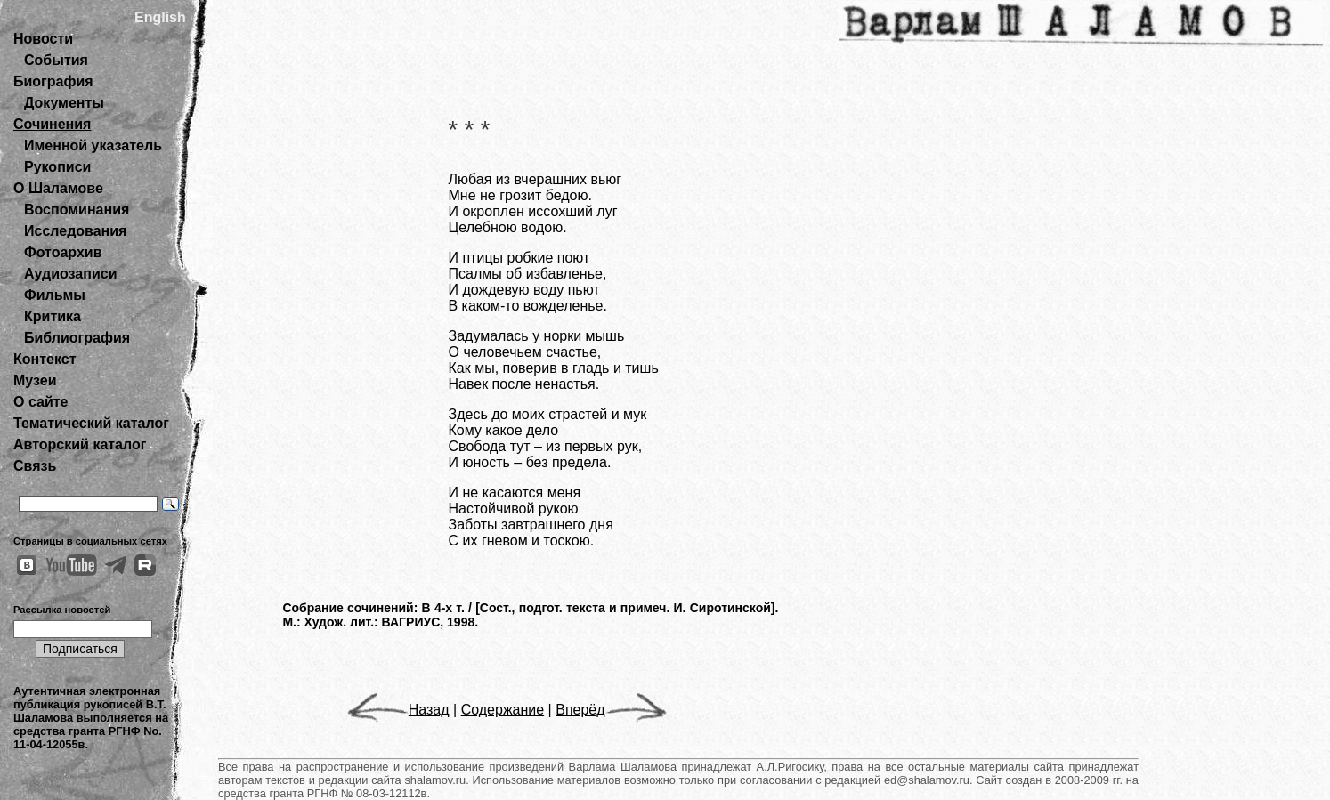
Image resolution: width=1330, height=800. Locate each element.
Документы (64, 102)
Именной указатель (93, 145)
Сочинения (52, 124)
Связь (34, 465)
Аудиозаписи (70, 273)
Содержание (503, 709)
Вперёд (611, 709)
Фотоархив (62, 252)
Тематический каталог (91, 423)
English (160, 17)
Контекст (44, 359)
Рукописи (57, 166)
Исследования (75, 230)
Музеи (35, 380)
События (56, 60)
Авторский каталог (79, 444)
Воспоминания (76, 209)
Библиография (77, 337)
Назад (398, 709)
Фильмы (54, 295)
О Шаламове (58, 188)
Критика (52, 316)
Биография (53, 81)
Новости (43, 38)
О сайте (40, 401)
